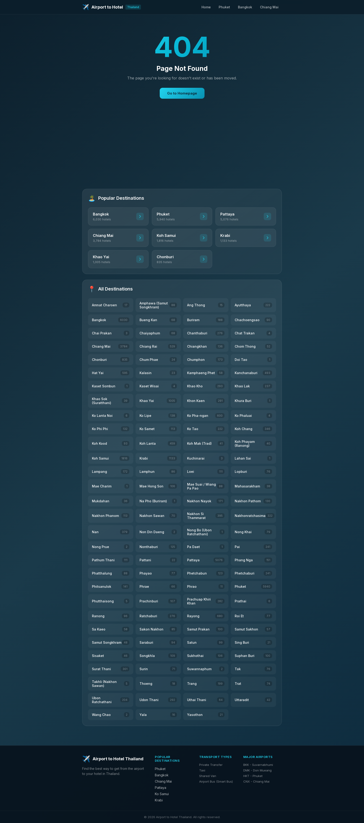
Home (206, 7)
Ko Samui (162, 794)
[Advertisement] (182, 150)
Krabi (159, 800)
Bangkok (245, 7)
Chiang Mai (269, 7)
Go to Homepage (182, 93)
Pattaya (160, 788)
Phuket (224, 7)
